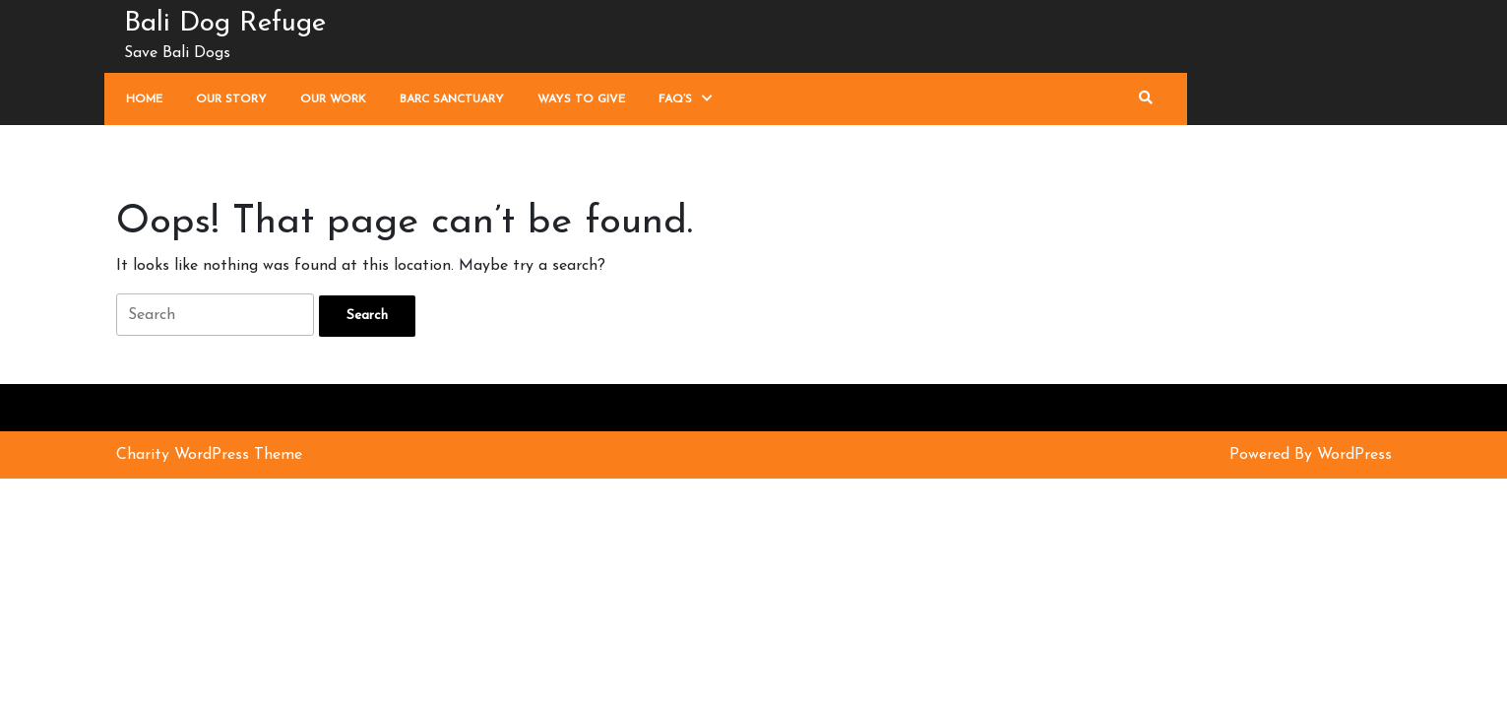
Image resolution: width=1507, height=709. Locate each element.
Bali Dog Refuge (225, 23)
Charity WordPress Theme (209, 455)
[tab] (367, 316)
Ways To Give (581, 99)
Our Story (231, 99)
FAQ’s (675, 99)
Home (144, 99)
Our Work (333, 99)
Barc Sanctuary (452, 99)
